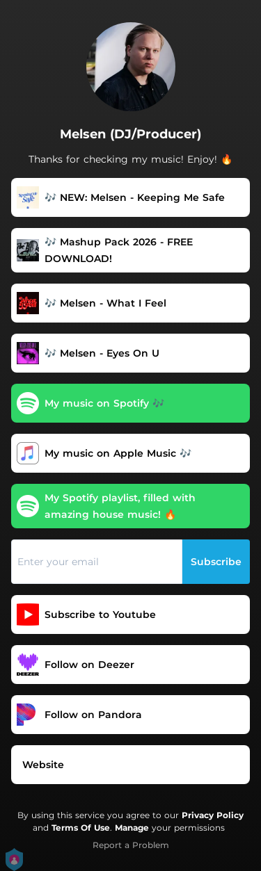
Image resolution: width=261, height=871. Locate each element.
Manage (132, 827)
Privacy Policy (213, 815)
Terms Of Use (81, 827)
